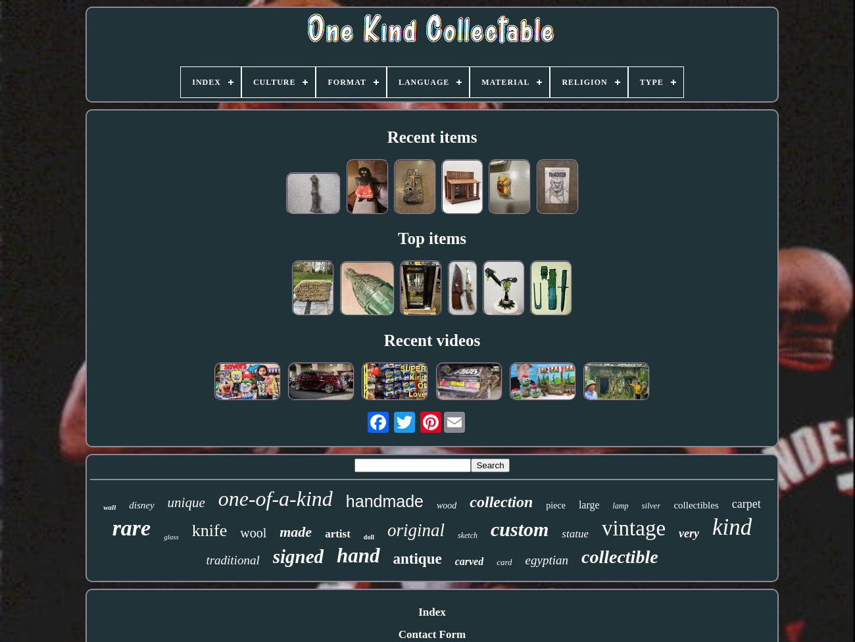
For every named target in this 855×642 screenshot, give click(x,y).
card (504, 562)
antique (417, 559)
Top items (432, 238)
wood (446, 505)
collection (501, 501)
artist (338, 534)
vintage (634, 528)
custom (520, 529)
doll (369, 537)
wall (109, 507)
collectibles (695, 505)
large (589, 504)
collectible (619, 557)
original (416, 530)
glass (171, 537)
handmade (385, 501)
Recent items (432, 137)
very (689, 533)
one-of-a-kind (275, 498)
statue (575, 534)
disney (141, 505)
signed (298, 556)
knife (209, 530)
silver (651, 505)
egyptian (546, 560)
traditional (232, 560)
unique (186, 502)
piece (556, 505)
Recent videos (432, 340)
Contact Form (432, 634)
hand (358, 555)
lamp (621, 505)
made (296, 532)
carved (469, 561)
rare (131, 528)
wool (253, 533)
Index (432, 612)
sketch (467, 535)
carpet (746, 503)
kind (732, 527)
